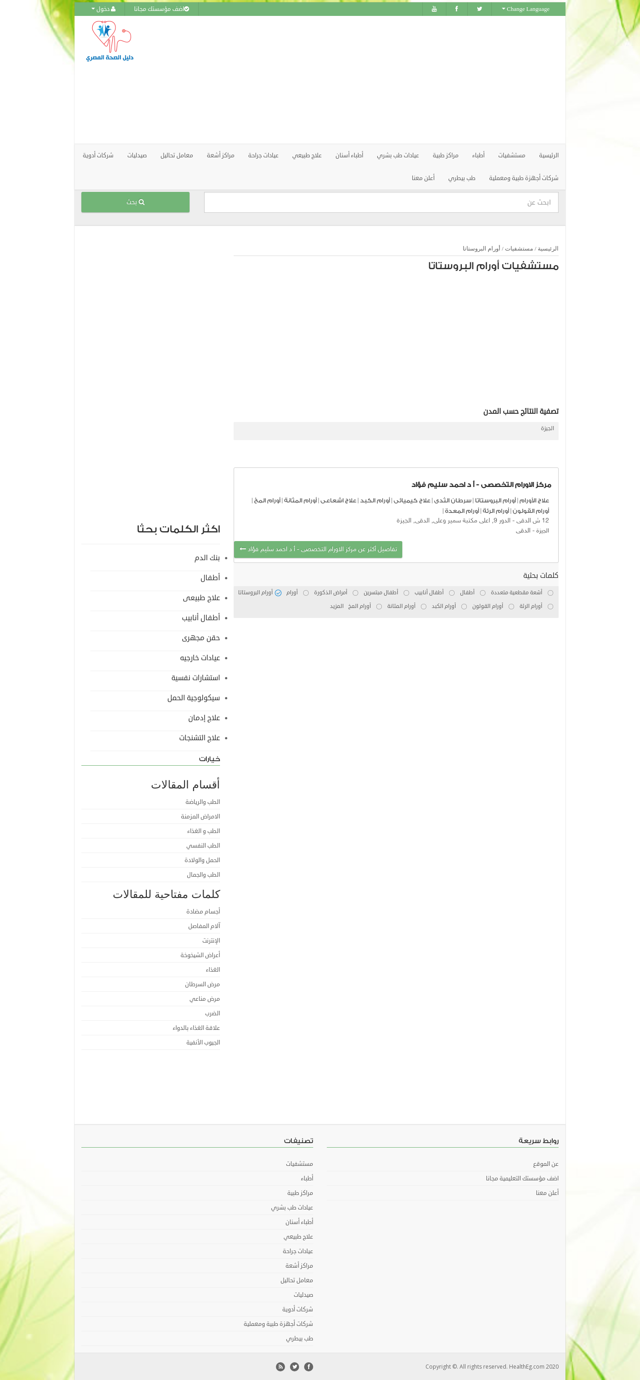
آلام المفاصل (204, 926)
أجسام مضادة (203, 911)
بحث (135, 201)
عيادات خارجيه (200, 657)
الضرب (212, 1013)
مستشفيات (519, 248)
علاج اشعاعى (338, 500)
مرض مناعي (205, 998)
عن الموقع (546, 1163)
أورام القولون (531, 510)
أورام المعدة (462, 510)
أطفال (210, 577)
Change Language (526, 9)
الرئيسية (549, 155)
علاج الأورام (534, 500)
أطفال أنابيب (201, 617)
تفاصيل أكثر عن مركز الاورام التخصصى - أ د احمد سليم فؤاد (318, 549)
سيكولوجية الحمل (193, 698)
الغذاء (213, 969)
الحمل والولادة (202, 860)
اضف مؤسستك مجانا (161, 9)
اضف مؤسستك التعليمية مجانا (522, 1178)
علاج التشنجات (199, 738)
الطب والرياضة (202, 802)
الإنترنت (211, 940)
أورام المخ (267, 500)
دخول (103, 9)
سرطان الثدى (452, 500)
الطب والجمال (203, 874)
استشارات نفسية (195, 677)
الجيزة (547, 428)
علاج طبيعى (201, 597)
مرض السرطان (202, 984)
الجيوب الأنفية (203, 1042)
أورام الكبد (375, 500)
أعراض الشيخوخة (200, 955)
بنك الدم (207, 557)
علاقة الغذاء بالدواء (196, 1028)
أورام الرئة (496, 510)
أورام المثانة (300, 500)
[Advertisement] (371, 79)
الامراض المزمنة (200, 816)
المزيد (337, 606)
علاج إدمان (204, 718)
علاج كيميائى (412, 500)
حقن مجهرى (201, 637)
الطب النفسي (203, 845)
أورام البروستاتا (481, 248)
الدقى (523, 530)
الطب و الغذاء (203, 831)
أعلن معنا (423, 178)
